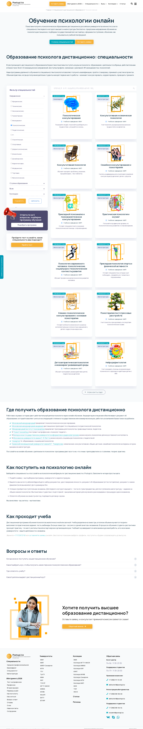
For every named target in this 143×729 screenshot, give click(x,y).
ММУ (42, 660)
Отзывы (10, 703)
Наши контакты (12, 709)
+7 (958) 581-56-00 (115, 694)
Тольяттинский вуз (21, 432)
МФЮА (42, 689)
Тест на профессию (14, 682)
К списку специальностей (62, 42)
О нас (9, 706)
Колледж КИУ (79, 669)
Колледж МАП (79, 684)
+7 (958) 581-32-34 (115, 708)
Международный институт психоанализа (28, 429)
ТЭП (75, 689)
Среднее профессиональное (18, 665)
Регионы (77, 702)
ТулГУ (42, 675)
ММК (75, 660)
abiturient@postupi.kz (117, 685)
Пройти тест (27, 245)
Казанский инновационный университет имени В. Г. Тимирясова (37, 444)
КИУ (41, 681)
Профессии (11, 685)
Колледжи (113, 4)
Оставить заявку (57, 4)
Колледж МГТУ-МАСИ (82, 663)
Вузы (103, 4)
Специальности (92, 4)
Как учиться (11, 697)
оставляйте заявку (37, 536)
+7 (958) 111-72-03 (115, 680)
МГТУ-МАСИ (44, 686)
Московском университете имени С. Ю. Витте (31, 438)
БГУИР (42, 701)
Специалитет (12, 671)
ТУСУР (42, 684)
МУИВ (42, 692)
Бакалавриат (11, 668)
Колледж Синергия (81, 678)
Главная (48, 10)
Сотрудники (11, 712)
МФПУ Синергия (46, 666)
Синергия (16, 441)
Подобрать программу (27, 225)
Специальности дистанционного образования (68, 10)
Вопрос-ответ (12, 700)
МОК (75, 686)
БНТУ (42, 698)
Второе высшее (12, 688)
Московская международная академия (27, 426)
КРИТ (76, 672)
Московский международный (23, 423)
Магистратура (12, 674)
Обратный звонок (77, 627)
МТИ (42, 669)
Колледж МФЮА (79, 666)
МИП (42, 663)
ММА (42, 678)
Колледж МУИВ (79, 675)
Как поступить (12, 694)
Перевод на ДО (12, 691)
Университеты (46, 657)
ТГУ (41, 672)
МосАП (42, 695)
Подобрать (19, 201)
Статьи (123, 4)
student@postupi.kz (116, 713)
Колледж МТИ (79, 681)
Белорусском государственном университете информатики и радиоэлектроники (46, 435)
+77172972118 (19, 536)
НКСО (76, 692)
